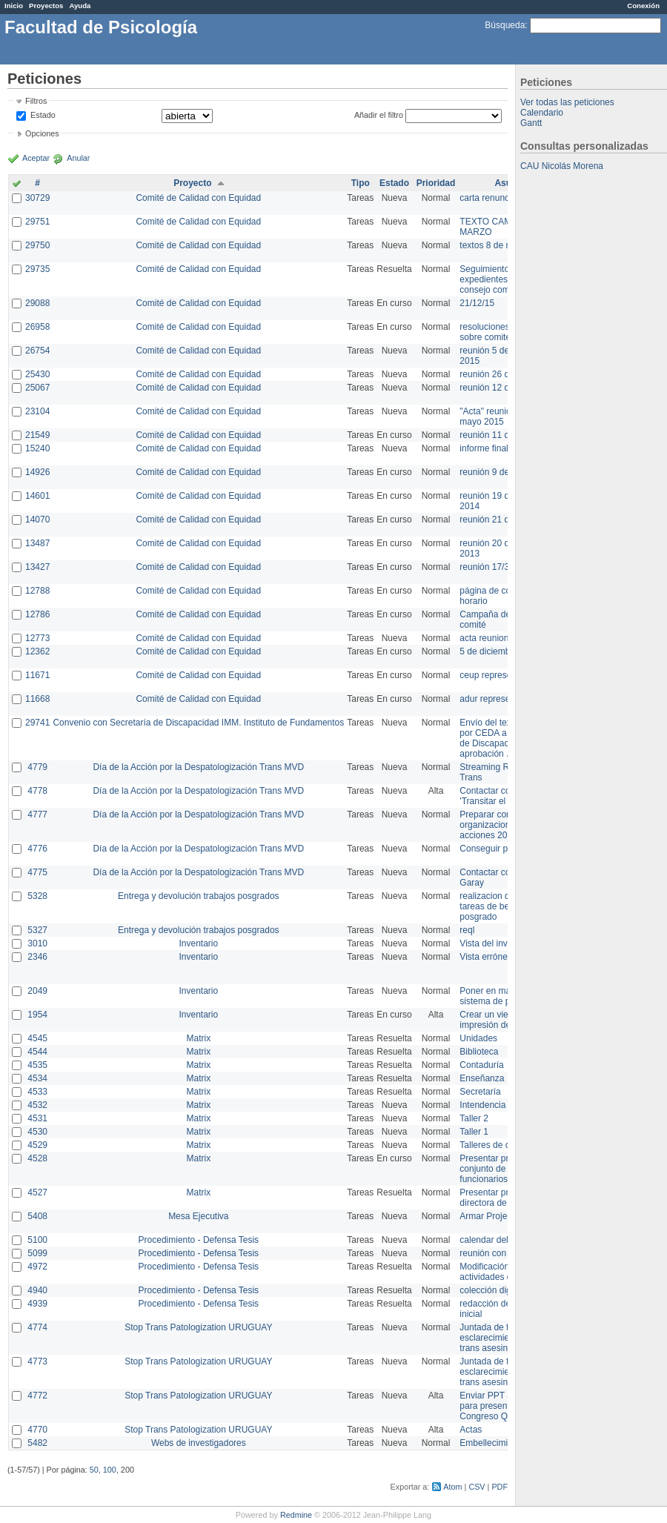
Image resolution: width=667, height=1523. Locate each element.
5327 (37, 930)
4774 (37, 1327)
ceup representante (497, 675)
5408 (37, 1216)
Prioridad (436, 183)
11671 (37, 675)
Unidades (478, 1038)
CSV (476, 1486)
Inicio (13, 5)
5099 (37, 1253)
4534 (37, 1078)
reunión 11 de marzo (500, 435)
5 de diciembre (488, 651)
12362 (37, 651)
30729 (37, 198)
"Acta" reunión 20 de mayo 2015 (499, 416)
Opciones (42, 133)
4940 (37, 1290)
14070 (37, 519)
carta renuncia (487, 198)
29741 (37, 722)
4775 (37, 872)
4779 (37, 767)
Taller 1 (473, 1132)
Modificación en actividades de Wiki (497, 1271)
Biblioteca (478, 1051)
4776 (37, 848)
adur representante (496, 699)
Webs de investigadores (198, 1443)
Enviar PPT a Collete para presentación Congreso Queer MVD (503, 1405)
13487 (37, 543)
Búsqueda (505, 25)
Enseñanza (481, 1078)
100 (109, 1469)
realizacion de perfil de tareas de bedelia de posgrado (503, 906)
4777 (37, 814)
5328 (37, 896)
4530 (37, 1132)
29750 (37, 245)
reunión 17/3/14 (490, 567)
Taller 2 (473, 1118)
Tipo (360, 183)
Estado (43, 114)
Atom (452, 1486)
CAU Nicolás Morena (561, 166)
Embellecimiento (492, 1443)
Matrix (198, 1038)
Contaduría (481, 1065)
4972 (37, 1266)
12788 (37, 590)
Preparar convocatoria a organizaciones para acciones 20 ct (506, 824)
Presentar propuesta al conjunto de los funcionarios (504, 1168)
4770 (37, 1429)
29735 (37, 269)
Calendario (541, 112)
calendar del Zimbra (498, 1240)
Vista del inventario (496, 943)
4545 (37, 1038)
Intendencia (482, 1105)
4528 (37, 1158)
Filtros (36, 100)
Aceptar (36, 157)
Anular (78, 157)
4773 (37, 1361)
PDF (499, 1486)
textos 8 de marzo (494, 245)
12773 (37, 638)
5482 (37, 1443)
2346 (37, 957)
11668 (37, 699)
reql (466, 930)
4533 (37, 1091)
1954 (37, 1014)
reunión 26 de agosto (501, 374)
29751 (37, 221)
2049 (37, 991)
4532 (37, 1105)
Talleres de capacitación (506, 1145)
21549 (37, 435)
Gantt (531, 123)
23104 (37, 411)
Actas (470, 1429)
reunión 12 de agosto (501, 387)
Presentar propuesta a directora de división (503, 1197)
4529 (37, 1145)
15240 (37, 448)
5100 (37, 1240)
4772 (37, 1395)
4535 (37, 1065)
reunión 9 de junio (494, 472)
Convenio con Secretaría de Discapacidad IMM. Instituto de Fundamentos (198, 722)
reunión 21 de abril (496, 519)
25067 (37, 387)
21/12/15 (476, 303)
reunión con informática (505, 1253)
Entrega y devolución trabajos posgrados (198, 896)
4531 (37, 1118)
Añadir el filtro (378, 114)
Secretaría (479, 1091)
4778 (37, 791)
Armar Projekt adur (496, 1216)
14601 (37, 496)
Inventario (198, 943)
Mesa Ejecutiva (198, 1216)
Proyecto (192, 183)
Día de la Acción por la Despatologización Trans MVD (198, 767)
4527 (37, 1192)
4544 (37, 1051)
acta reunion (483, 638)
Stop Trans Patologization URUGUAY (198, 1327)
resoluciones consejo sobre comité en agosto (505, 332)
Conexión (643, 5)
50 (94, 1469)
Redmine (296, 1514)
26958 (37, 327)
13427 (37, 567)
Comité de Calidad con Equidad (198, 198)
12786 (37, 614)
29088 (37, 303)
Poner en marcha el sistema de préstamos (502, 996)
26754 (37, 350)
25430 (37, 374)
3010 (37, 943)
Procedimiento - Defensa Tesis (199, 1240)
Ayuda (79, 5)
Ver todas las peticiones (567, 102)
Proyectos (46, 5)
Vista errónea (485, 957)
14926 (37, 472)
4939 (37, 1303)
